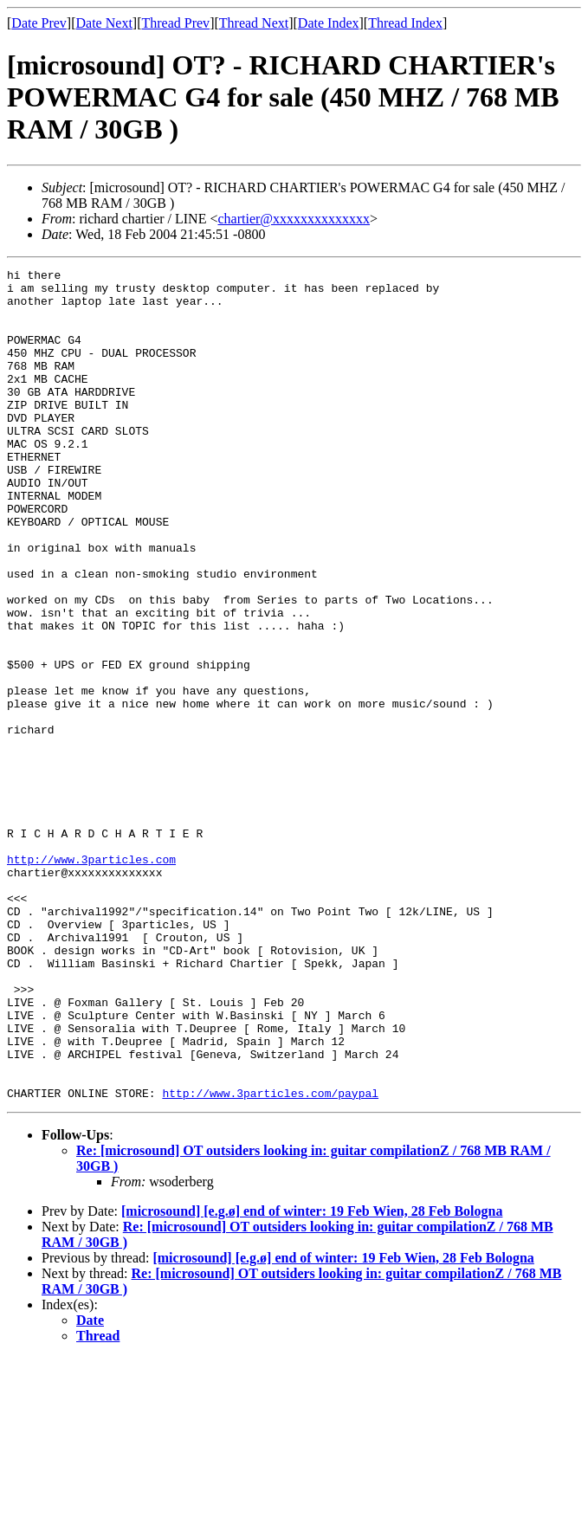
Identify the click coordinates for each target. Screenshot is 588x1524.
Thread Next (253, 23)
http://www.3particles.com (91, 978)
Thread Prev (175, 23)
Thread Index (405, 23)
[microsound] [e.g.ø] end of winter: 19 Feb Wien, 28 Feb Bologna (311, 1377)
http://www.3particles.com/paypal (270, 1259)
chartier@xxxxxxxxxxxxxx (293, 218)
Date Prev (39, 23)
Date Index (328, 23)
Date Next (104, 23)
